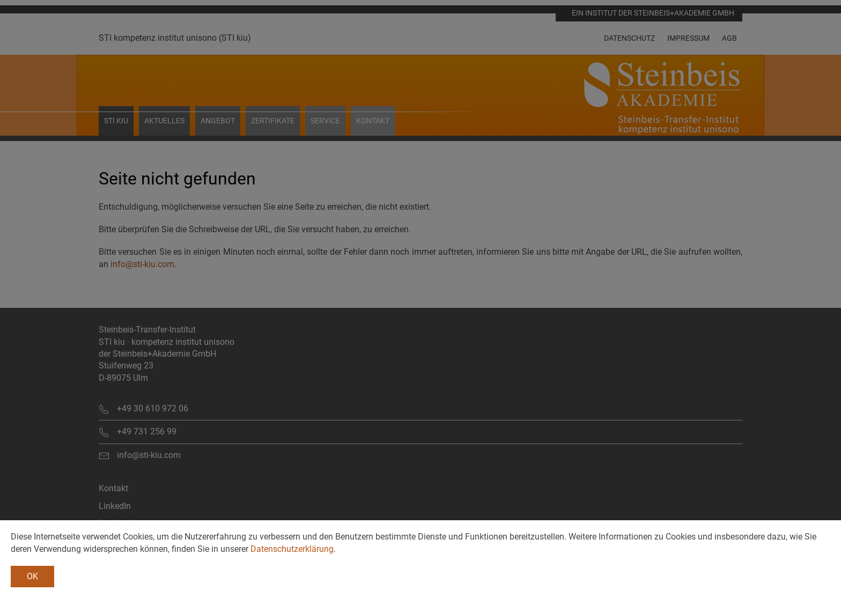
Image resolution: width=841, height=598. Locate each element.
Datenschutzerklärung (292, 549)
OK (32, 576)
